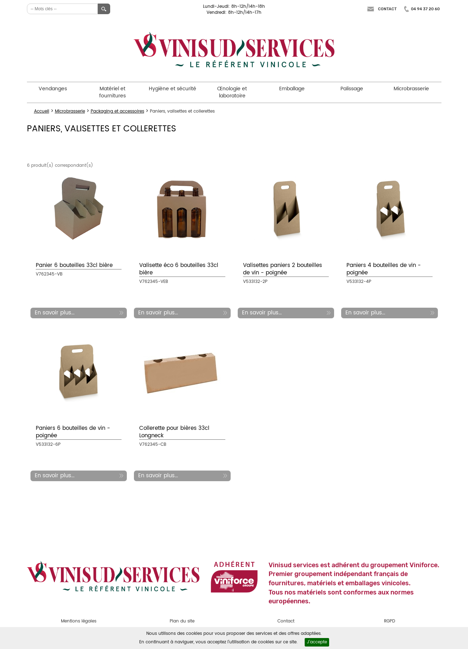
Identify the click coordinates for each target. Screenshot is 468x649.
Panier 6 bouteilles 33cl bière (74, 265)
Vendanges (53, 89)
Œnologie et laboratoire (232, 92)
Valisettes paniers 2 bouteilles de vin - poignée (282, 269)
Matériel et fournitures (112, 92)
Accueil (41, 111)
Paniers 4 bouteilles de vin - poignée (383, 269)
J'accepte (317, 642)
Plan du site (182, 621)
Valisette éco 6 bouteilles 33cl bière (178, 269)
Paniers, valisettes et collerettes (182, 111)
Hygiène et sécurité (172, 89)
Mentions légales (78, 621)
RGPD (389, 621)
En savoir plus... (54, 312)
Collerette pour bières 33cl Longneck (174, 432)
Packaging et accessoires (117, 111)
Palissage (351, 89)
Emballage (292, 89)
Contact (387, 9)
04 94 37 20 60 (425, 9)
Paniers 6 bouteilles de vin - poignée (73, 432)
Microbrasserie (411, 89)
